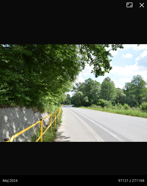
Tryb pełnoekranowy (131, 5)
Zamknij (142, 5)
